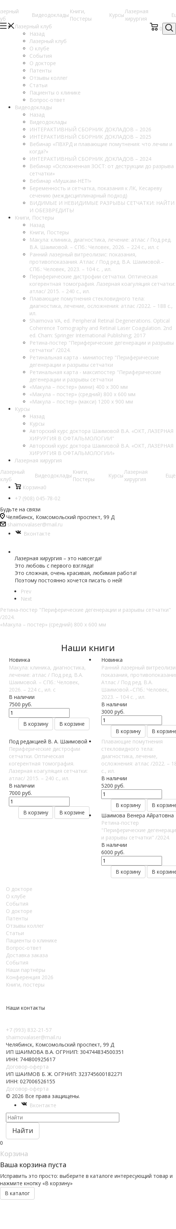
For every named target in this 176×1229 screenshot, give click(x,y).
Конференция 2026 (29, 977)
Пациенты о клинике (31, 940)
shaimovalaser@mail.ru (35, 524)
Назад (37, 33)
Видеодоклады (50, 14)
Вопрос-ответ (24, 947)
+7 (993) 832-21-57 (29, 1029)
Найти (22, 1130)
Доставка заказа (27, 955)
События (17, 903)
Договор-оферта (27, 1066)
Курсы (116, 14)
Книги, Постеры (81, 15)
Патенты (17, 918)
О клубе (16, 896)
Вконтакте (32, 533)
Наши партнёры (25, 969)
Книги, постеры (25, 984)
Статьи (15, 933)
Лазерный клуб (48, 41)
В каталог (17, 1193)
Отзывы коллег (25, 925)
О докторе (19, 888)
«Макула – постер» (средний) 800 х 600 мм (53, 624)
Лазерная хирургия (136, 15)
